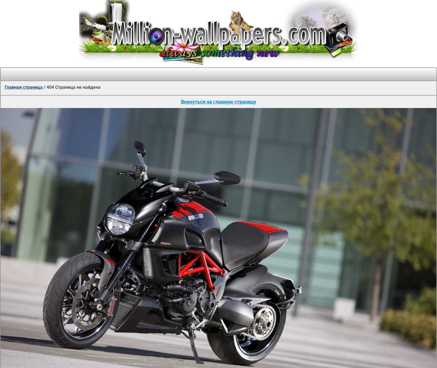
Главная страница (24, 87)
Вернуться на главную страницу (218, 102)
